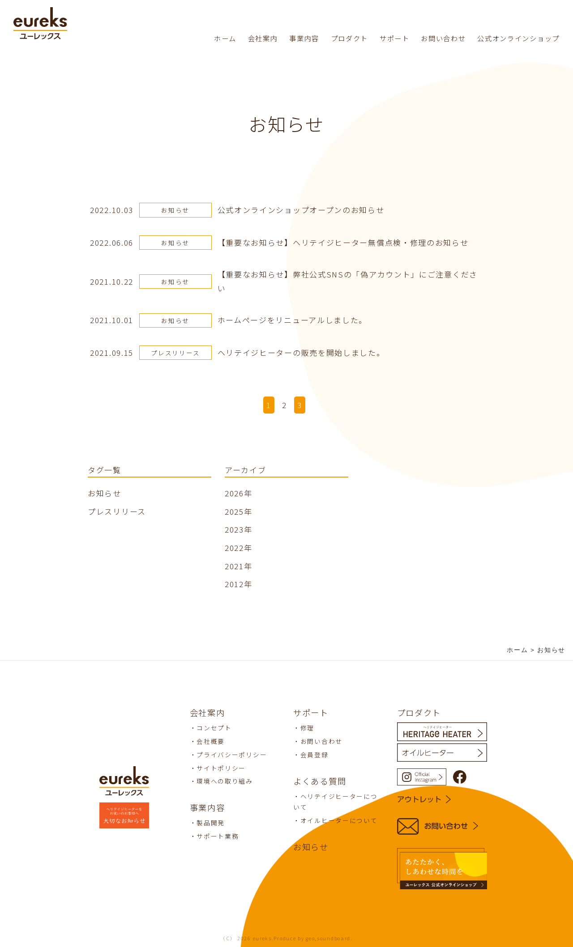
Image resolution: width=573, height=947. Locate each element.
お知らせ (175, 209)
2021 (234, 566)
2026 (234, 493)
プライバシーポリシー (232, 754)
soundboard (334, 938)
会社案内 (263, 38)
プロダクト (349, 38)
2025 (234, 511)
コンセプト (214, 727)
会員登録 (314, 754)
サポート (395, 38)
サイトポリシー (221, 768)
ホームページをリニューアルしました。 (293, 319)
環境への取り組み (225, 780)
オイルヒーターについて (339, 820)
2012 (234, 583)
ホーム (225, 38)
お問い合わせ (443, 38)
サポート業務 (218, 836)
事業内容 (304, 38)
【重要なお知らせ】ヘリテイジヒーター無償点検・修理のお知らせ (343, 242)
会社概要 (211, 741)
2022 (234, 547)
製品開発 (211, 822)
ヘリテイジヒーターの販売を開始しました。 (301, 352)
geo (310, 938)
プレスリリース (175, 352)
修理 (307, 727)
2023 (234, 529)
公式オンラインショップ (518, 38)
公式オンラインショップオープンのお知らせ (301, 209)
